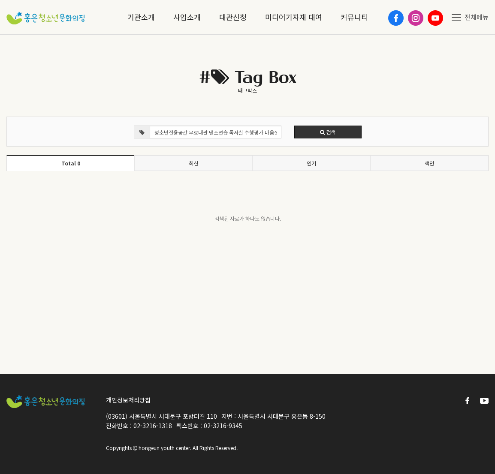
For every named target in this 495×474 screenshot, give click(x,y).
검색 (327, 131)
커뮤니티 (354, 17)
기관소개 (141, 17)
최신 (193, 163)
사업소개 (187, 17)
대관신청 (233, 17)
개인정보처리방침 (128, 400)
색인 (429, 163)
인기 (311, 163)
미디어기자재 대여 (293, 17)
